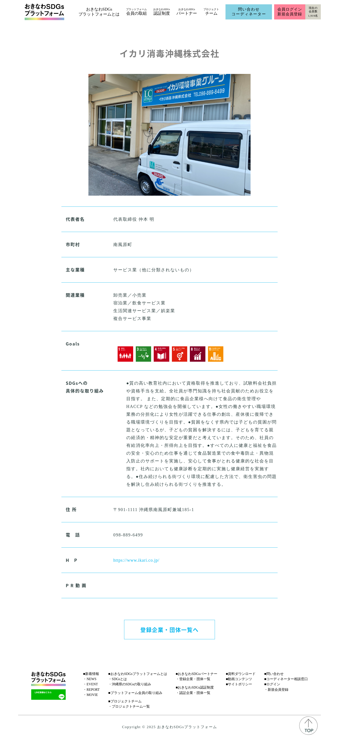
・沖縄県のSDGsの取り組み (129, 684)
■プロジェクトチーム (125, 701)
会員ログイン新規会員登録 (289, 11)
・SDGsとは (117, 679)
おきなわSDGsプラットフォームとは (99, 11)
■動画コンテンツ (239, 679)
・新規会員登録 (276, 689)
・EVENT (90, 684)
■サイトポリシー (239, 684)
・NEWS (89, 679)
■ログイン (272, 684)
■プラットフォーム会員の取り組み (135, 693)
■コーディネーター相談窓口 (286, 679)
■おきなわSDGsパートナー (196, 674)
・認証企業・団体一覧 (193, 693)
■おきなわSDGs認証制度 (195, 687)
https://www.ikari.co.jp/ (136, 560)
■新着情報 (91, 674)
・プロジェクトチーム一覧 (129, 706)
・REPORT (91, 689)
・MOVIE (90, 695)
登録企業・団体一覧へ (169, 629)
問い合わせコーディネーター (249, 11)
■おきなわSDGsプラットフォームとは (137, 674)
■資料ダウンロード (241, 674)
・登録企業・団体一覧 (193, 679)
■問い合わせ (274, 674)
